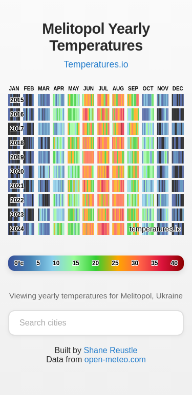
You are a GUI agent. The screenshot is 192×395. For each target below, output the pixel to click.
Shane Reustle (110, 350)
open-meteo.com (115, 359)
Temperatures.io (95, 64)
